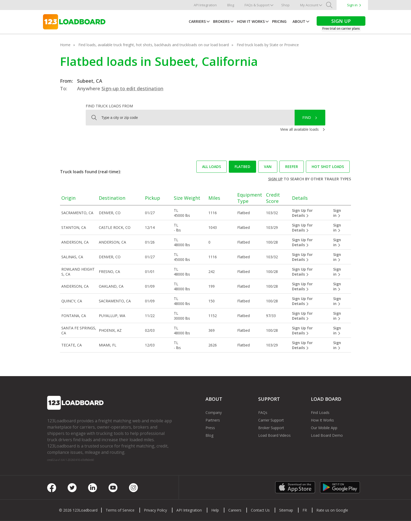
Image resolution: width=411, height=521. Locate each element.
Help (215, 510)
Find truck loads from (109, 105)
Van (268, 166)
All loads (211, 166)
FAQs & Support (257, 5)
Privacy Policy (155, 510)
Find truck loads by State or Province (268, 44)
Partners (213, 420)
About (299, 21)
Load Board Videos (274, 435)
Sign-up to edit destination (132, 88)
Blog (230, 5)
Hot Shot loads (328, 166)
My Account (309, 5)
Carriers (197, 21)
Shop (285, 5)
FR (304, 510)
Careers (234, 510)
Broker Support (271, 427)
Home (65, 44)
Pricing (279, 21)
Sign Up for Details (302, 213)
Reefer (291, 166)
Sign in (352, 5)
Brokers (221, 21)
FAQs (262, 412)
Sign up (275, 178)
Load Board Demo (327, 435)
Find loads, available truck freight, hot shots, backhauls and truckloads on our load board (153, 44)
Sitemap (286, 510)
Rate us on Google (332, 510)
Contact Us (260, 510)
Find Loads (320, 412)
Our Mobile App (324, 427)
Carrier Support (271, 420)
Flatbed (242, 166)
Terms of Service (120, 510)
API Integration (205, 5)
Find (306, 117)
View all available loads (299, 129)
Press (210, 427)
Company (214, 412)
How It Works (251, 21)
